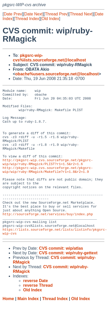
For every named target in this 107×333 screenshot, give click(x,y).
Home (8, 328)
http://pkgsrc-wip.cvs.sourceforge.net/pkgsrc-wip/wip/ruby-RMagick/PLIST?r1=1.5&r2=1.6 (48, 177)
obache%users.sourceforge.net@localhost (57, 74)
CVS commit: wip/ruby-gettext (68, 282)
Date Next (33, 14)
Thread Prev (56, 14)
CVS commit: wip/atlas (61, 277)
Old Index (50, 18)
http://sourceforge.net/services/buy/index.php (48, 239)
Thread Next (81, 14)
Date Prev (13, 14)
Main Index (28, 328)
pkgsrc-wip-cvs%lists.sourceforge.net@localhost (49, 57)
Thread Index (27, 18)
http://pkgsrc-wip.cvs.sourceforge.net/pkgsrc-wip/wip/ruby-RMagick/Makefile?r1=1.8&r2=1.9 (48, 186)
